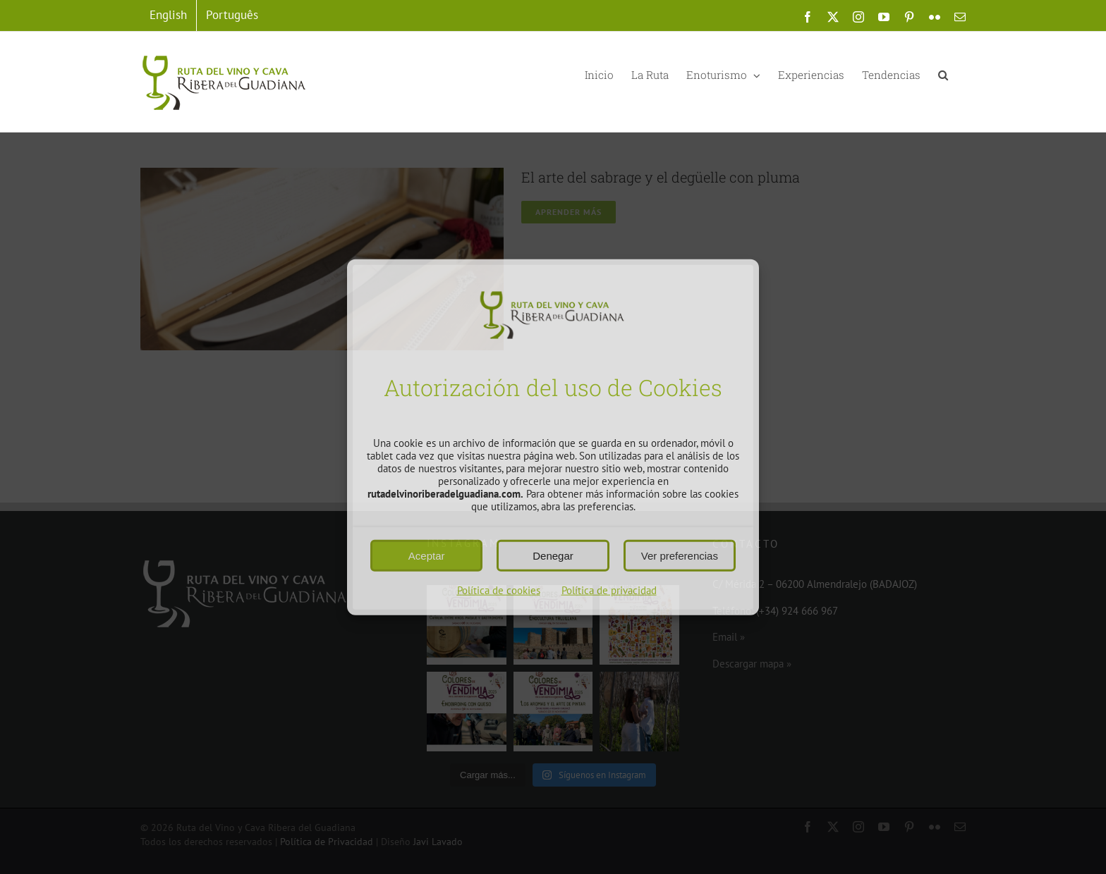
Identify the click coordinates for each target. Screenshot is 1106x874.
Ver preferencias (679, 555)
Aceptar (426, 555)
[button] (943, 74)
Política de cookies (498, 589)
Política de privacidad (609, 589)
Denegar (553, 555)
